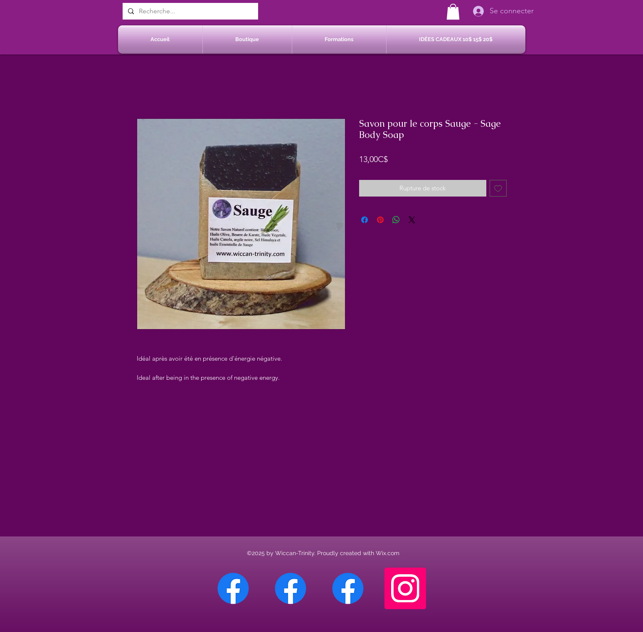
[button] (453, 12)
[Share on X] (412, 220)
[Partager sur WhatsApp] (396, 220)
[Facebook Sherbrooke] (290, 588)
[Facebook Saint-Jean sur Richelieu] (348, 588)
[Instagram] (405, 588)
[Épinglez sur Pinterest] (380, 220)
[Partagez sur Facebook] (365, 220)
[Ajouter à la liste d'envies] (498, 188)
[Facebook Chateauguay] (233, 588)
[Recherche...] (189, 11)
